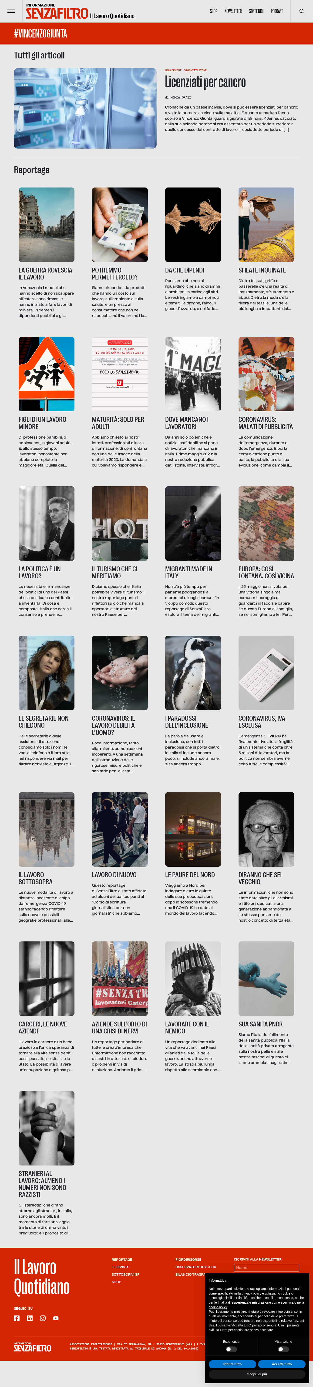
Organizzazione (195, 70)
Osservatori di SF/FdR (195, 1293)
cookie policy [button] (218, 1307)
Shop (213, 11)
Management (173, 70)
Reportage (122, 1286)
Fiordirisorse (188, 1286)
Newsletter (233, 11)
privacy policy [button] (251, 1293)
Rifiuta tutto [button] (232, 1364)
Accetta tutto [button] (282, 1364)
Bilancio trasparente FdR (199, 1300)
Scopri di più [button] (257, 1374)
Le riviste (120, 1293)
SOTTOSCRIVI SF (125, 1300)
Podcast (277, 11)
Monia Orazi (181, 97)
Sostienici (256, 11)
